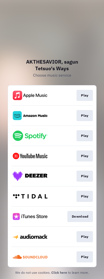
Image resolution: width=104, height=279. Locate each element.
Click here (59, 272)
